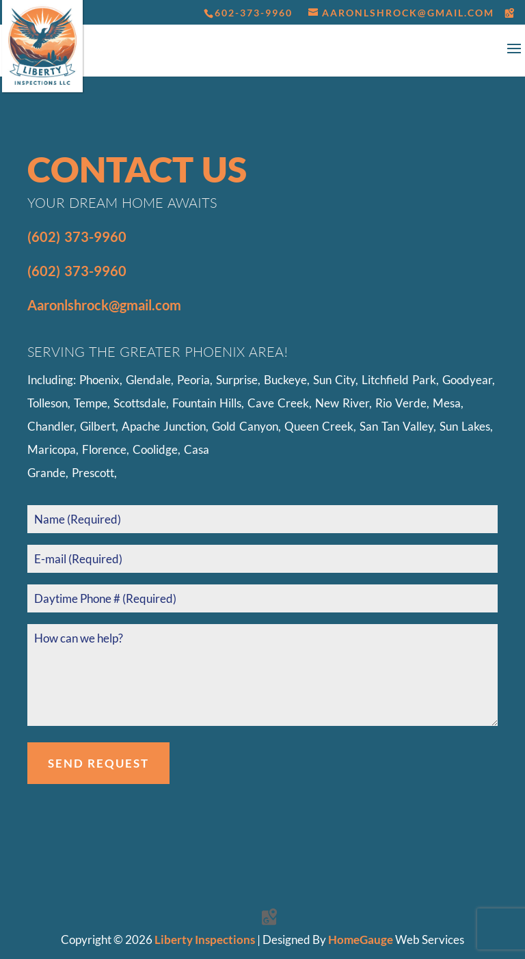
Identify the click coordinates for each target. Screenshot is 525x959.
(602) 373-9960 (76, 236)
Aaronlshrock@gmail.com (104, 305)
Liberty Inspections (204, 939)
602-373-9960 (254, 12)
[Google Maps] (509, 13)
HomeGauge (360, 939)
